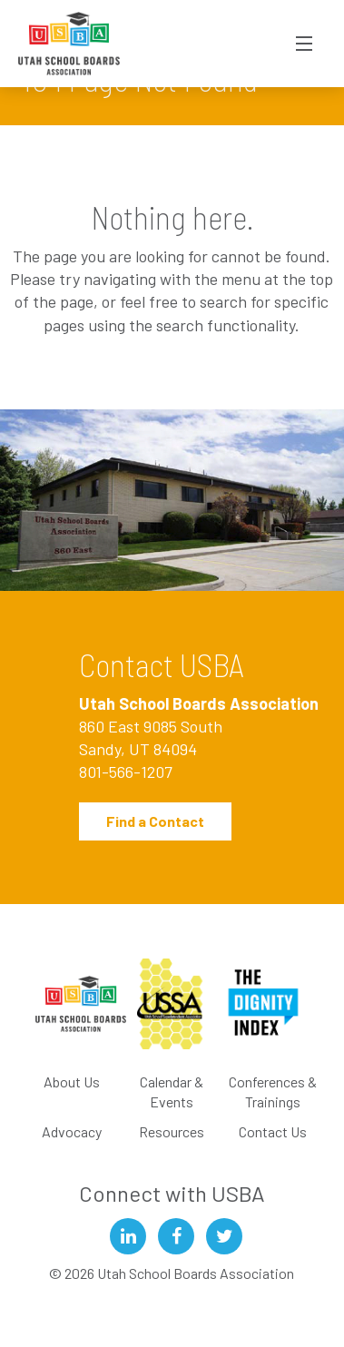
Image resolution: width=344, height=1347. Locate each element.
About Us (72, 1081)
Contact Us (273, 1131)
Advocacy (72, 1131)
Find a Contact (155, 821)
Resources (171, 1131)
